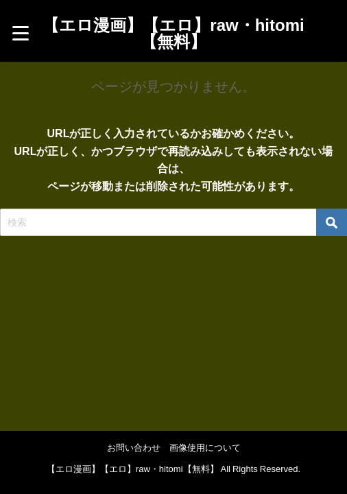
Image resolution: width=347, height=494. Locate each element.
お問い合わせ (133, 447)
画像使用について (205, 447)
